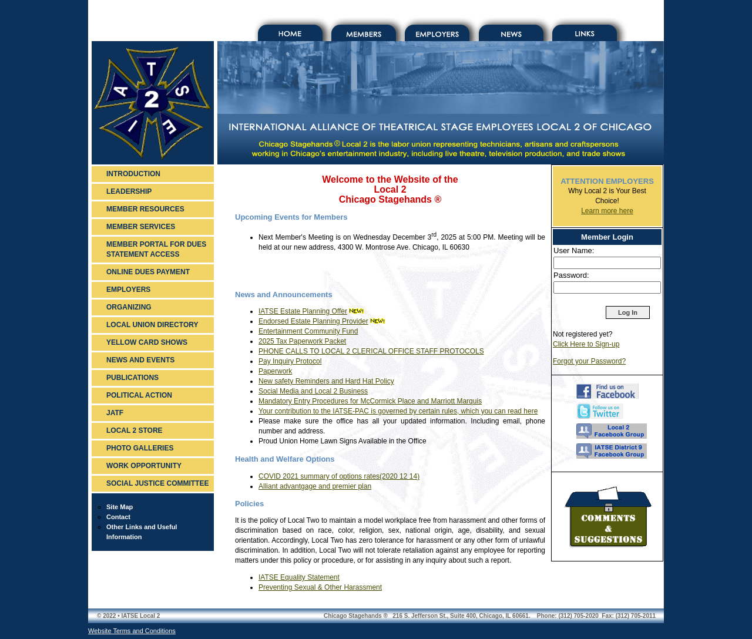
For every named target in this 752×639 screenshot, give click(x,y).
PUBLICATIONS (132, 378)
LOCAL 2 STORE (134, 430)
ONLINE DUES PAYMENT (148, 272)
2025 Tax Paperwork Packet (302, 341)
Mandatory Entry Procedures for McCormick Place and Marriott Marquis (370, 401)
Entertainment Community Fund (308, 331)
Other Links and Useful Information (141, 531)
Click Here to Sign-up (586, 344)
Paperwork (275, 371)
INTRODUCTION (133, 174)
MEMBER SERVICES (140, 227)
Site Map (119, 506)
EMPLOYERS (128, 289)
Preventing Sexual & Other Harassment (320, 587)
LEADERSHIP (129, 191)
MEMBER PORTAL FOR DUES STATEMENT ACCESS (156, 249)
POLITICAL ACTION (139, 395)
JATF (114, 413)
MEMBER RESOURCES (145, 209)
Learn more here (607, 211)
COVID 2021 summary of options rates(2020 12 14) (338, 476)
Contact (118, 516)
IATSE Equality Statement (299, 577)
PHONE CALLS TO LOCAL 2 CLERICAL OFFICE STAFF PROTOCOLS (371, 351)
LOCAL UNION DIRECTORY (152, 325)
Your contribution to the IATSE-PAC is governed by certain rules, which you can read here (398, 411)
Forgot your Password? (589, 361)
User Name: (573, 250)
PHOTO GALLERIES (139, 448)
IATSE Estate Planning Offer (302, 311)
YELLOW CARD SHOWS (146, 342)
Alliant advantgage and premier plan (314, 486)
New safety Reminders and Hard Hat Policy (326, 381)
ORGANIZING (129, 307)
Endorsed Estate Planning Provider (313, 321)
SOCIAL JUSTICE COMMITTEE (157, 483)
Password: (571, 275)
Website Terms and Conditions (132, 630)
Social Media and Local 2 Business (313, 391)
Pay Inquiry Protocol (289, 361)
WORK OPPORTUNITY (144, 466)
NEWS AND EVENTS (140, 360)
